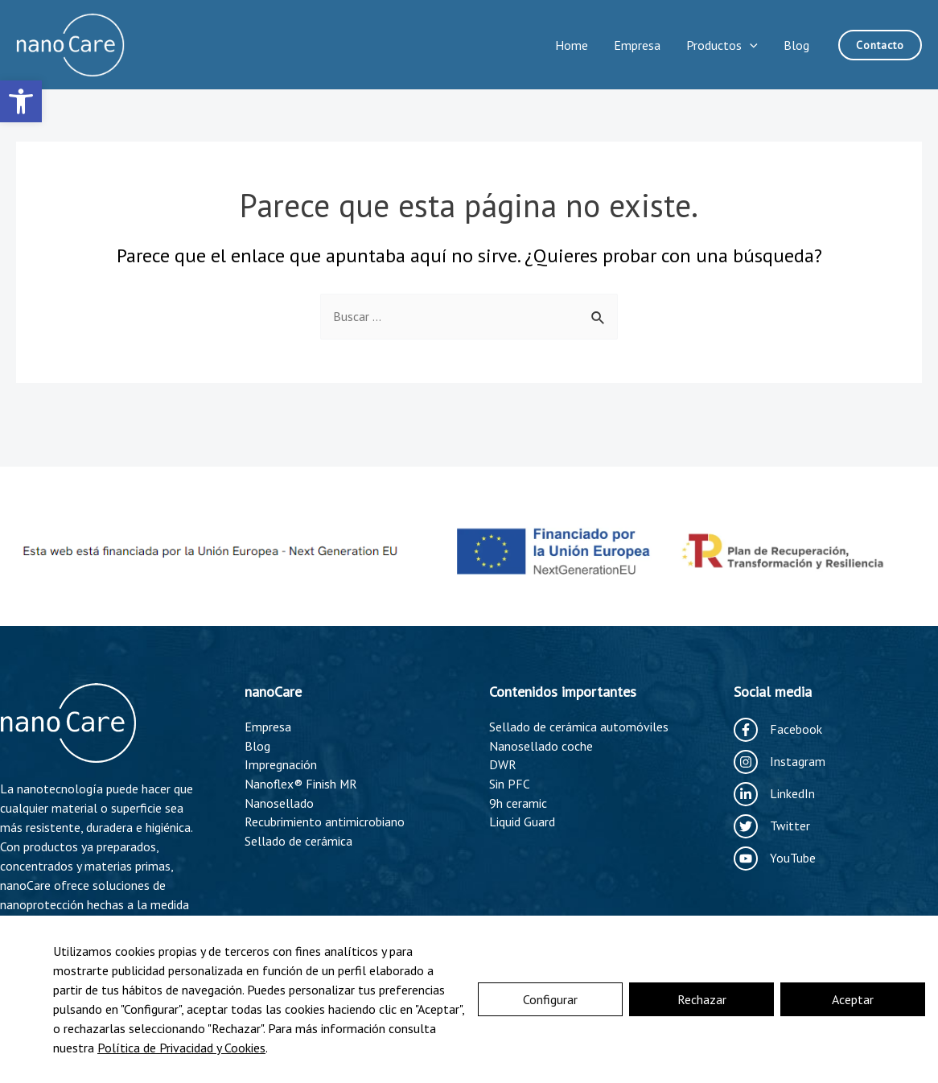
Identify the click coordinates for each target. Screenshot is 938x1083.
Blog (796, 45)
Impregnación (281, 766)
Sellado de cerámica (298, 843)
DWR (502, 766)
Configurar (550, 999)
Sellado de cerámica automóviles (579, 727)
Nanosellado (279, 805)
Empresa (637, 45)
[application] (750, 45)
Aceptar (853, 999)
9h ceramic (518, 805)
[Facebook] (778, 730)
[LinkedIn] (774, 794)
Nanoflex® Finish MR (301, 785)
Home (571, 45)
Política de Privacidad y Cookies (181, 1048)
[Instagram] (779, 762)
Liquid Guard (522, 824)
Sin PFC (509, 785)
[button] (21, 101)
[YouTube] (775, 858)
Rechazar (701, 999)
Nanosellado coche (541, 747)
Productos (722, 45)
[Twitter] (772, 826)
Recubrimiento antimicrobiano (325, 824)
